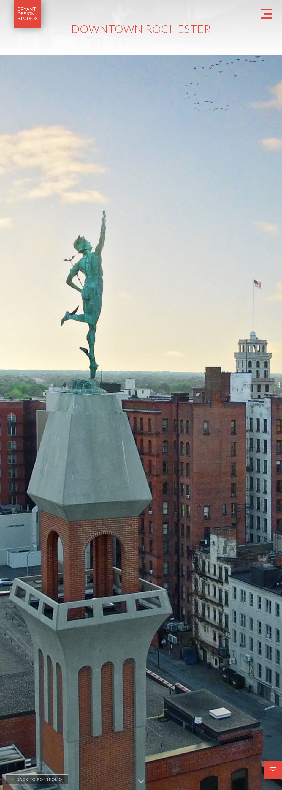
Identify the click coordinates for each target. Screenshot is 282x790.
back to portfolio (36, 779)
